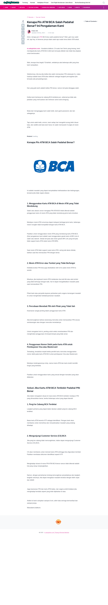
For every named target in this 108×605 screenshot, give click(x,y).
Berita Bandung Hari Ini (82, 2)
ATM (41, 37)
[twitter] (22, 28)
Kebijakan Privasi (42, 2)
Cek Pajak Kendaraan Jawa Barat (61, 2)
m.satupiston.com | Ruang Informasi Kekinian (56, 532)
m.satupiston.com (33, 48)
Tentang (25, 2)
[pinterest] (22, 39)
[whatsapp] (22, 32)
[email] (22, 42)
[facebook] (22, 25)
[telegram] (22, 35)
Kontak (32, 2)
